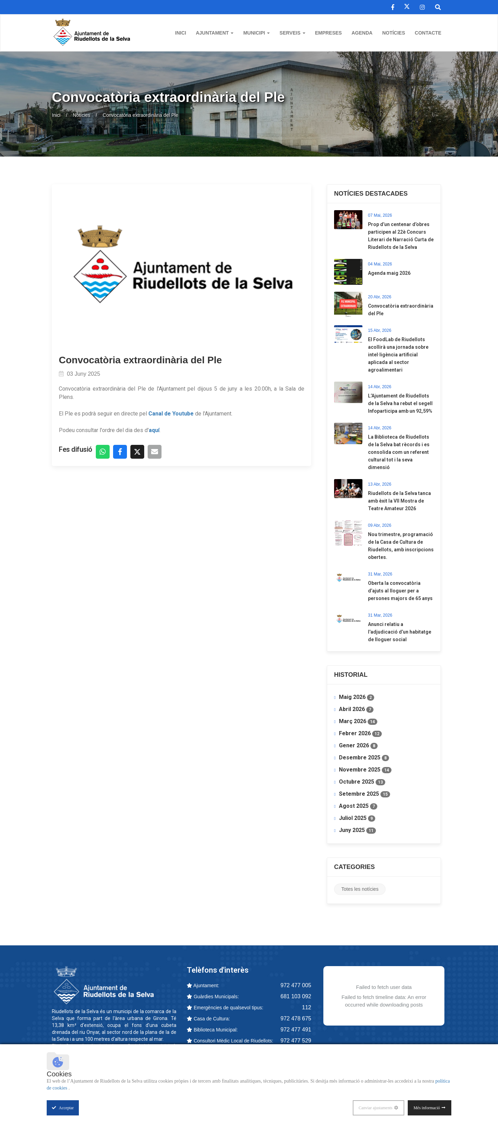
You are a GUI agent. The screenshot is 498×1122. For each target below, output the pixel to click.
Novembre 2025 (365, 769)
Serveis (292, 33)
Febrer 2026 (360, 733)
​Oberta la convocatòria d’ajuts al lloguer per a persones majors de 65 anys (400, 590)
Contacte (428, 33)
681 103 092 (295, 996)
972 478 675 (295, 1018)
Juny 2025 (357, 830)
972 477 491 (295, 1029)
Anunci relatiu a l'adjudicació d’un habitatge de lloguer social (399, 631)
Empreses (328, 33)
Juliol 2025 (357, 818)
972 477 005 (295, 985)
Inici (180, 33)
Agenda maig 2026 (389, 273)
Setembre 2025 (364, 794)
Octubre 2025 (362, 781)
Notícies (393, 33)
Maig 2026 (356, 697)
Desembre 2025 (364, 757)
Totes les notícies (359, 889)
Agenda (361, 33)
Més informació (427, 1107)
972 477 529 (295, 1041)
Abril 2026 (356, 709)
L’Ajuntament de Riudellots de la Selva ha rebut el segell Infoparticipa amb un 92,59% (400, 403)
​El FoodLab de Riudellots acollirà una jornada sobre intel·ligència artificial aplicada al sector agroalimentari (398, 355)
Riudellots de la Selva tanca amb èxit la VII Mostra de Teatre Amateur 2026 (399, 500)
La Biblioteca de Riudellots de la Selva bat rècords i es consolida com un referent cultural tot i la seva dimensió (399, 452)
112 (306, 1007)
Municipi (256, 33)
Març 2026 (358, 721)
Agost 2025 (358, 806)
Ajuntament (214, 33)
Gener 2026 (358, 745)
